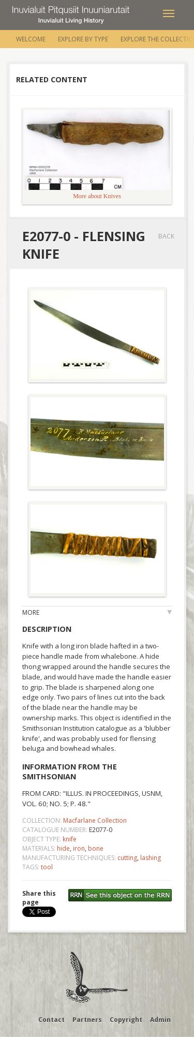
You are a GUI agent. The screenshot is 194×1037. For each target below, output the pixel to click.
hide (63, 848)
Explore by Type (83, 39)
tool (47, 867)
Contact (51, 1019)
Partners (87, 1019)
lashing (150, 857)
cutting (127, 857)
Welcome (31, 39)
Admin (160, 1019)
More (30, 612)
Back (166, 236)
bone (95, 848)
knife (70, 839)
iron (79, 848)
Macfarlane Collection (95, 820)
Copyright (126, 1019)
